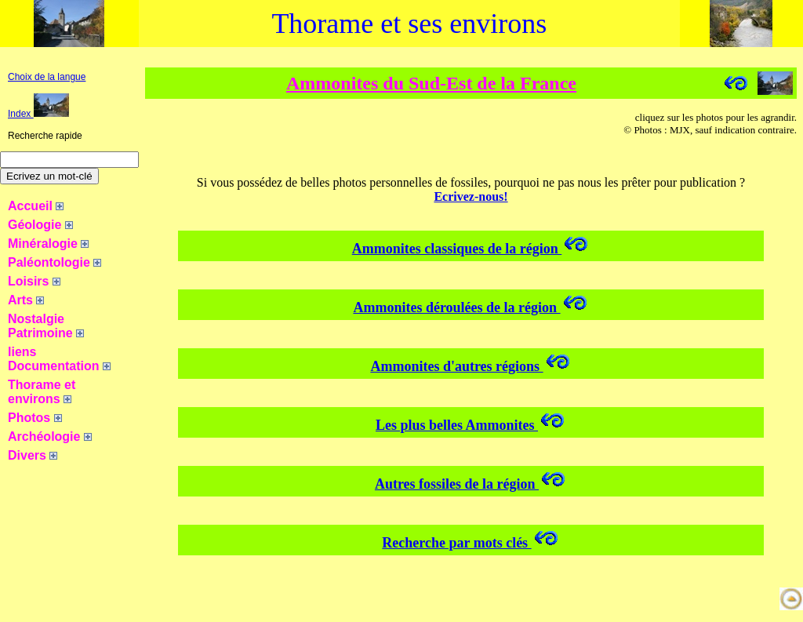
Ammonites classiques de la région (471, 248)
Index (38, 113)
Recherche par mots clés (470, 543)
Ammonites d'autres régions (470, 366)
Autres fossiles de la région (471, 484)
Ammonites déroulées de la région (470, 307)
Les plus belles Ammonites (471, 425)
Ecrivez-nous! (470, 196)
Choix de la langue (46, 76)
